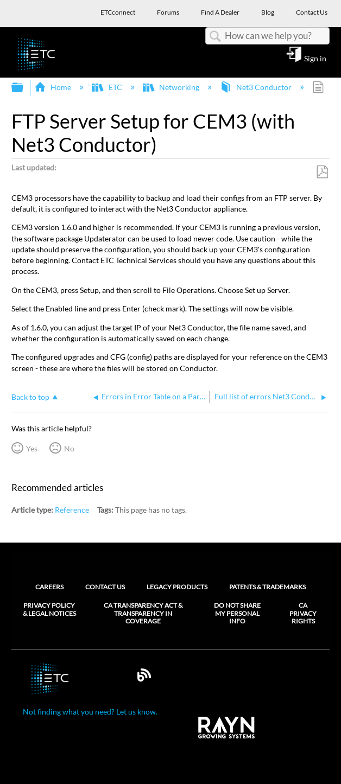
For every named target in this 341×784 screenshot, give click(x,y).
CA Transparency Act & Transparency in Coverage (143, 613)
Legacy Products (177, 587)
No (69, 448)
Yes (31, 448)
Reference (72, 509)
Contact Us (105, 587)
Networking (172, 87)
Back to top (30, 396)
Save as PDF (322, 172)
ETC (107, 87)
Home (53, 87)
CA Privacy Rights (303, 613)
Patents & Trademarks (267, 587)
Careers (49, 587)
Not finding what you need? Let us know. (90, 711)
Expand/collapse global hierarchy (24, 88)
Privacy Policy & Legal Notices (49, 609)
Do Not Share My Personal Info (237, 613)
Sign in (315, 58)
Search (215, 36)
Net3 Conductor (256, 87)
